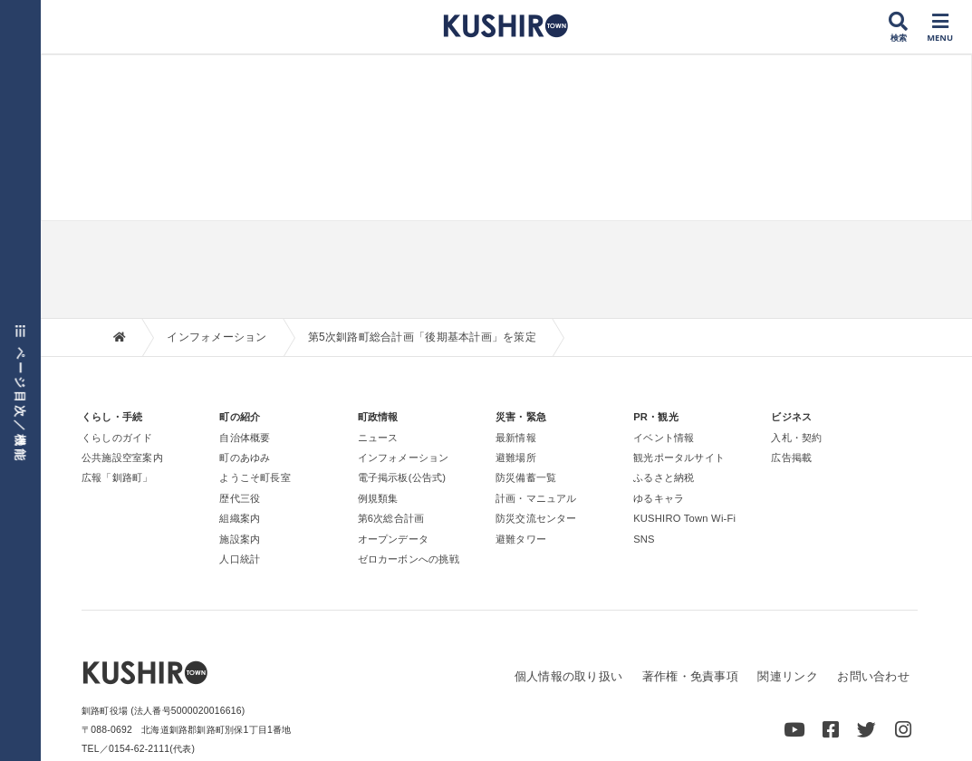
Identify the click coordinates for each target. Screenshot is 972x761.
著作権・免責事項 (690, 676)
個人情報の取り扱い (568, 676)
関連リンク (787, 676)
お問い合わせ (873, 676)
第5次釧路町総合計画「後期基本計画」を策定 (422, 337)
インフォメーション (216, 337)
